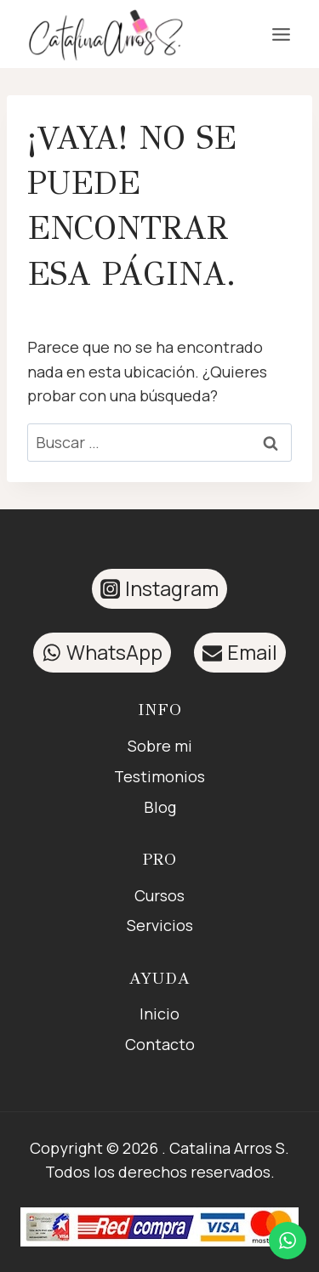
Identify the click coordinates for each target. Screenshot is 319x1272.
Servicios (160, 925)
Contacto (160, 1044)
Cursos (159, 895)
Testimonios (159, 776)
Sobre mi (160, 745)
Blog (160, 807)
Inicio (159, 1013)
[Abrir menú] (281, 34)
